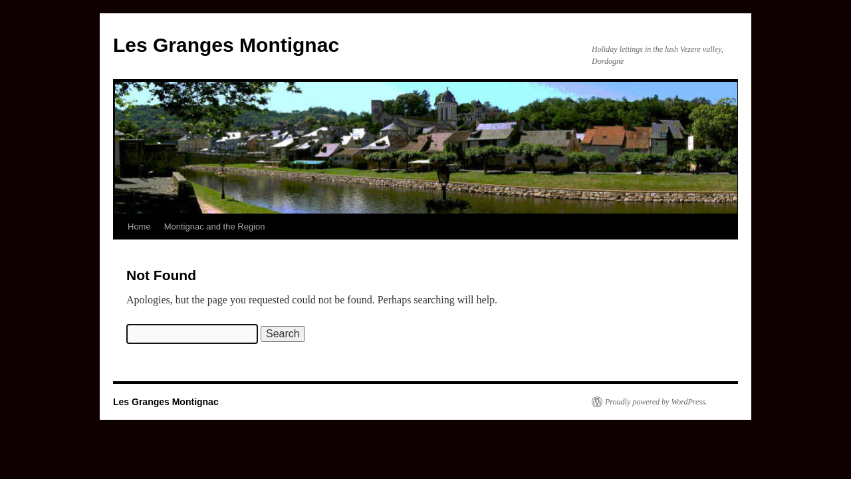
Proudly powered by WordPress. (656, 401)
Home (139, 227)
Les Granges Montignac (226, 45)
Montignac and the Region (214, 227)
